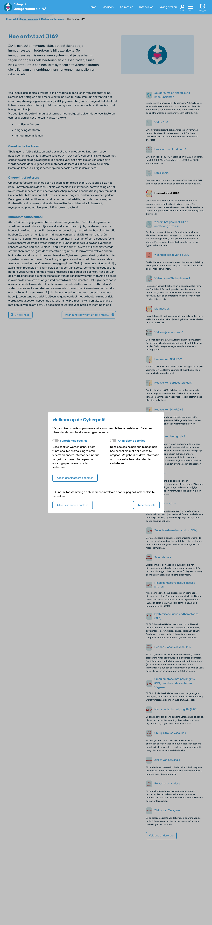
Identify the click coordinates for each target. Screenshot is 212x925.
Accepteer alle (146, 505)
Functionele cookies (73, 440)
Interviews (146, 7)
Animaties (126, 7)
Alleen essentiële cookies (72, 505)
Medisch (108, 7)
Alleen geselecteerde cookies (75, 477)
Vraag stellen (168, 7)
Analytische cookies (131, 440)
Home (92, 7)
